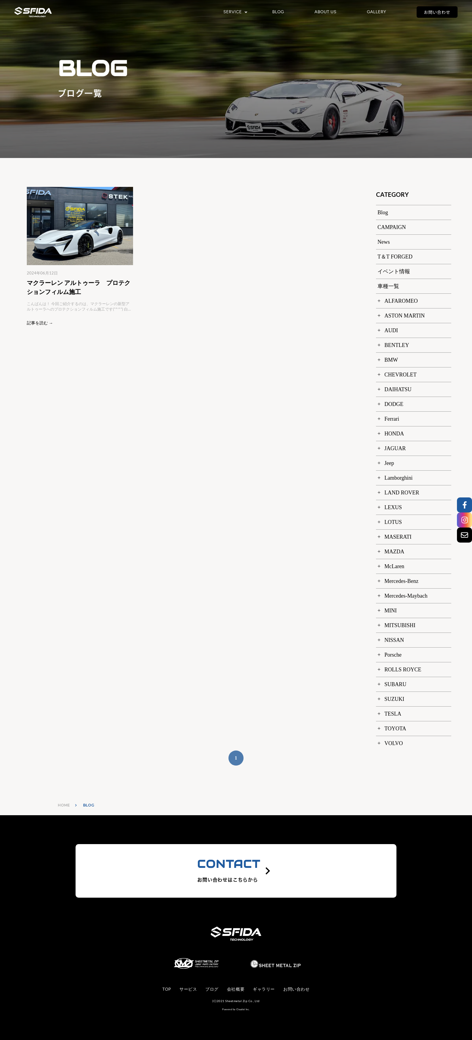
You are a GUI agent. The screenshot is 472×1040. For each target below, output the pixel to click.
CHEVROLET (400, 375)
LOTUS (393, 522)
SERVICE (232, 12)
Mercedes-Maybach (405, 596)
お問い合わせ (437, 12)
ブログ (212, 989)
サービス (188, 989)
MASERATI (397, 537)
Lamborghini (398, 478)
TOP (167, 989)
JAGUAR (395, 448)
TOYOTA (395, 729)
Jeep (389, 463)
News (383, 242)
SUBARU (395, 684)
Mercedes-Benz (401, 581)
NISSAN (394, 640)
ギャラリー (264, 989)
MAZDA (394, 552)
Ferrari (391, 419)
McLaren (394, 566)
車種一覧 (388, 286)
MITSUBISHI (399, 625)
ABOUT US (326, 12)
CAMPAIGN (391, 227)
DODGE (393, 404)
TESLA (392, 714)
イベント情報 (393, 271)
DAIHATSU (397, 389)
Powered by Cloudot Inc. (236, 1009)
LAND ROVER (401, 493)
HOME (64, 805)
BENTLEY (396, 345)
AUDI (391, 330)
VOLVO (393, 743)
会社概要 (235, 989)
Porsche (393, 655)
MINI (390, 611)
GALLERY (376, 12)
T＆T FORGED (394, 257)
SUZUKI (394, 699)
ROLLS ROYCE (402, 670)
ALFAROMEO (401, 301)
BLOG (278, 12)
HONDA (394, 434)
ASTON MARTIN (404, 316)
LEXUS (393, 507)
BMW (391, 360)
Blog (382, 212)
